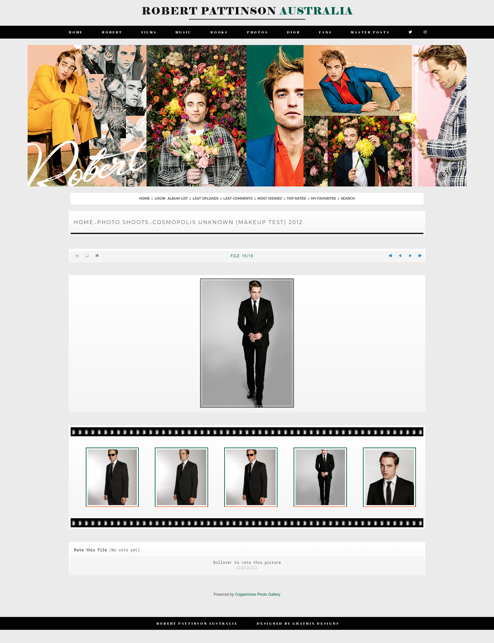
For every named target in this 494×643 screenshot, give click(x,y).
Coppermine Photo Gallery (257, 594)
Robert (112, 32)
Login (159, 198)
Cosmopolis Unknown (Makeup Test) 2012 (228, 222)
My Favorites (323, 198)
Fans (325, 32)
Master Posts (370, 32)
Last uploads (206, 198)
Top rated (296, 198)
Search (348, 198)
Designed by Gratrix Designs (298, 623)
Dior (293, 32)
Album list (177, 198)
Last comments (237, 198)
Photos (257, 32)
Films (149, 32)
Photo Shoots (123, 222)
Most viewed (269, 198)
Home (76, 32)
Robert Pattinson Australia (197, 623)
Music (183, 32)
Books (219, 32)
